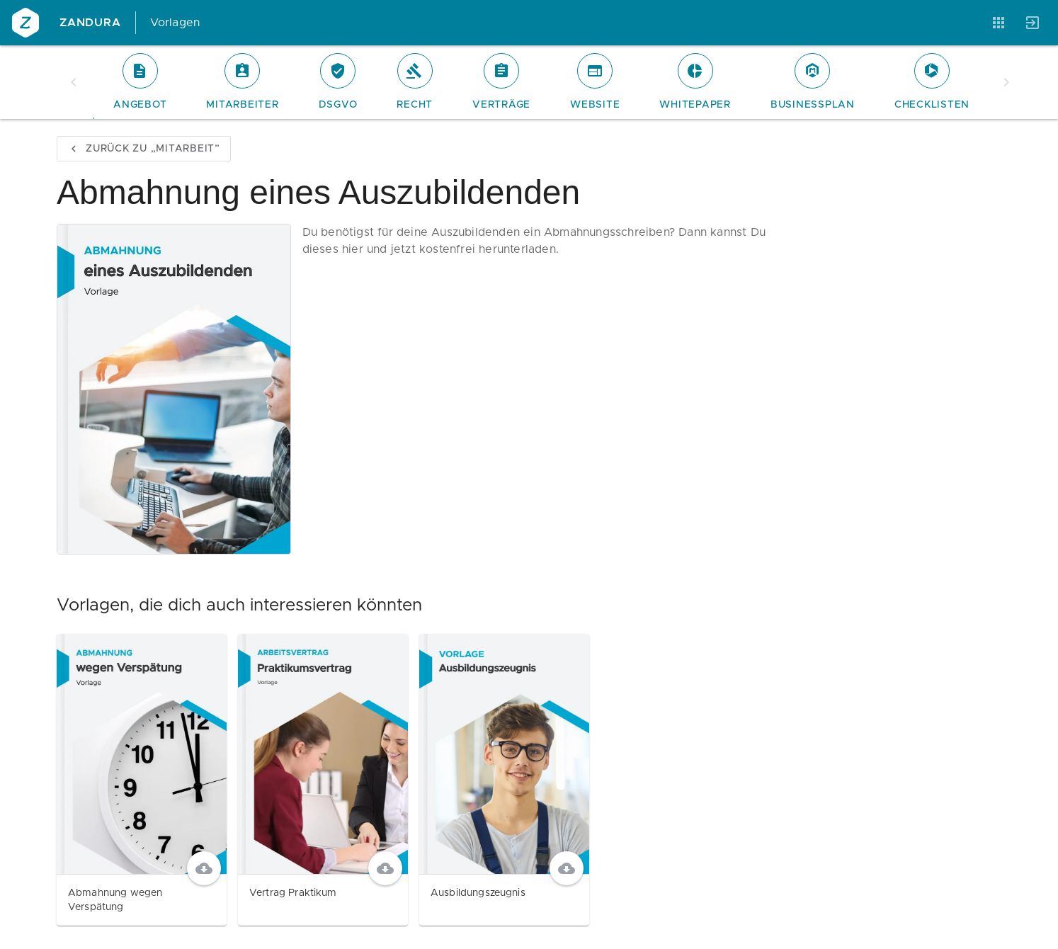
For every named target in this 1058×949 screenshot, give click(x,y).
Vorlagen (175, 22)
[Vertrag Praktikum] (323, 780)
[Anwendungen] (999, 23)
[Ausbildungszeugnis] (504, 780)
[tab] (139, 82)
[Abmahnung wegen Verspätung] (142, 780)
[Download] (204, 868)
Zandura (90, 22)
